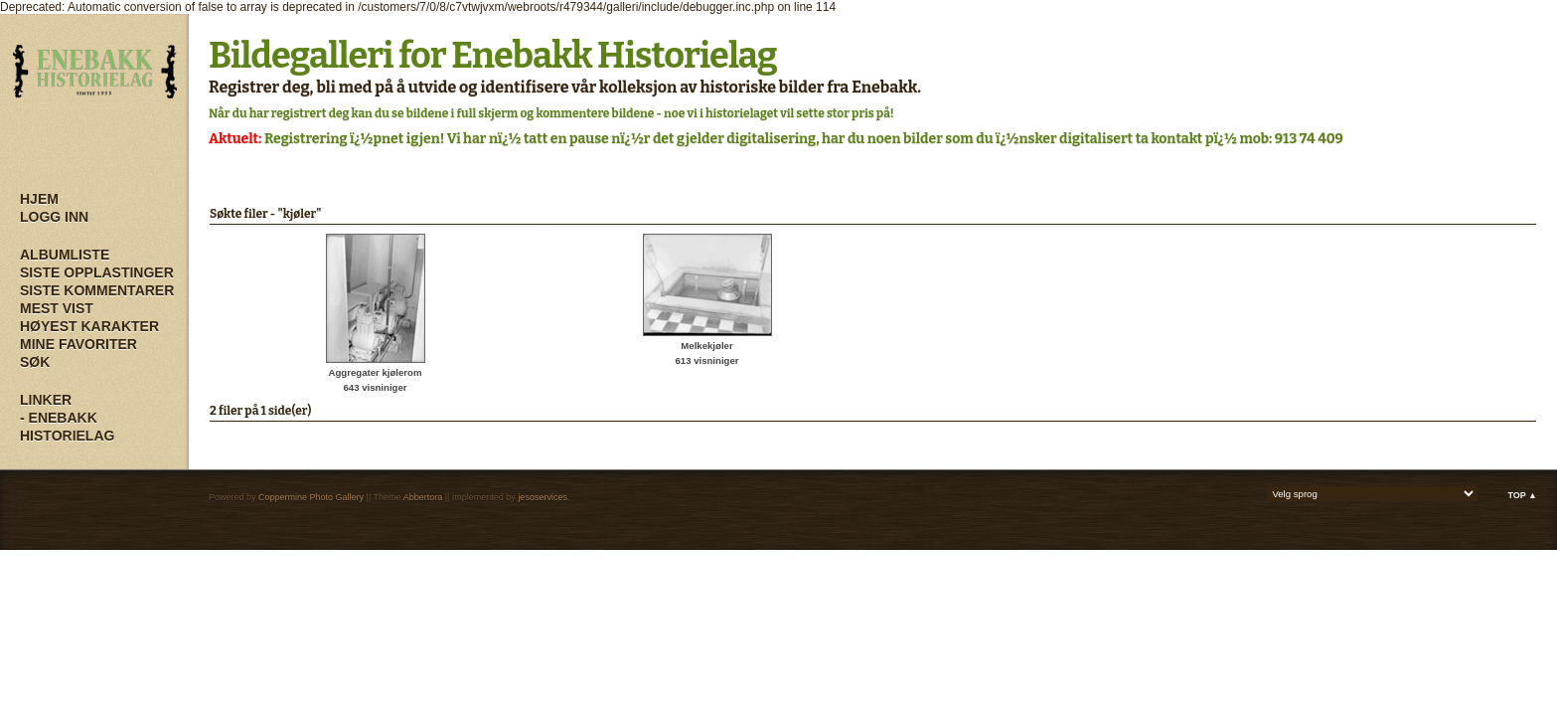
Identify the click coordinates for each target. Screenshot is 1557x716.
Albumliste (64, 255)
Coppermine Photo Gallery (311, 497)
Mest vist (56, 308)
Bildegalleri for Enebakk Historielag (493, 56)
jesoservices (542, 497)
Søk (35, 362)
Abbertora (423, 497)
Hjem (39, 199)
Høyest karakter (89, 326)
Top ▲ (1522, 495)
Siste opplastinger (97, 272)
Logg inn (54, 217)
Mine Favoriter (78, 344)
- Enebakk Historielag (67, 427)
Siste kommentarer (97, 290)
